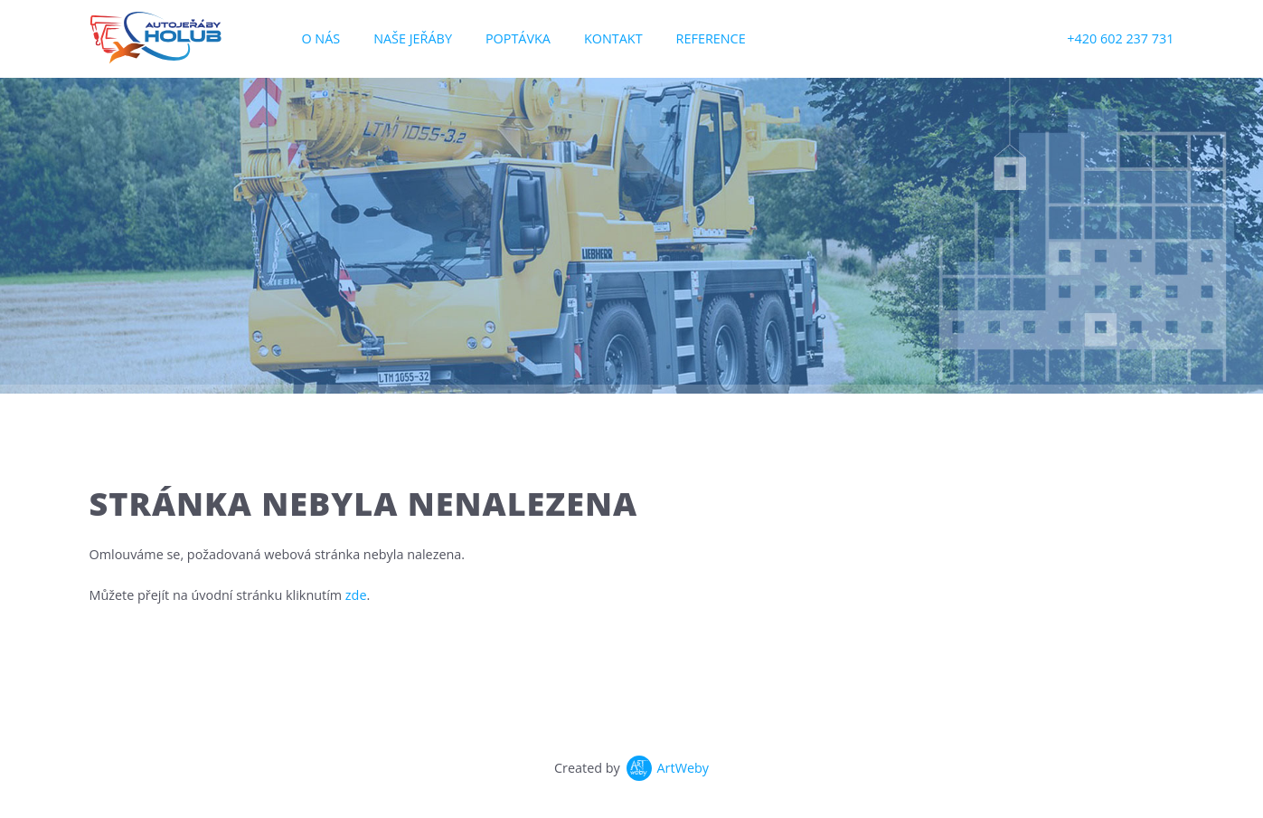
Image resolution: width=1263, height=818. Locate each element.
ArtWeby (683, 767)
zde (356, 595)
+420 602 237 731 (1120, 38)
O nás (320, 38)
